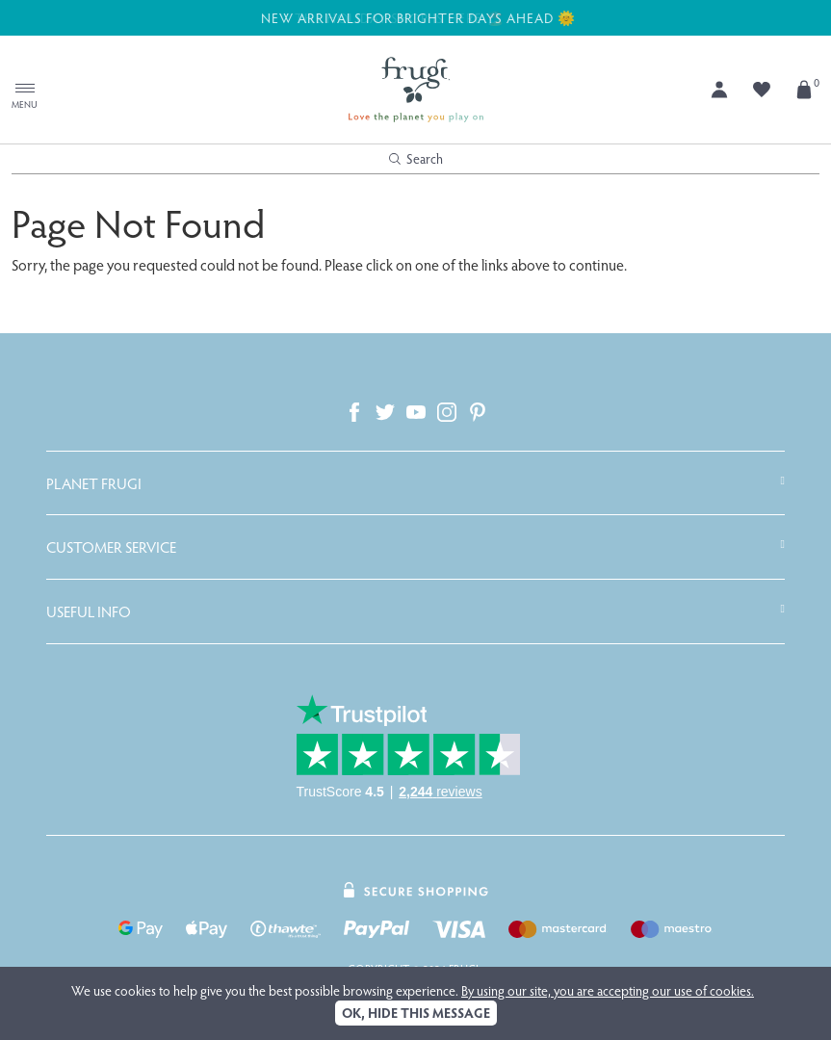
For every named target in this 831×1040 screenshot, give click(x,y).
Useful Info (88, 611)
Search (416, 158)
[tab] (415, 483)
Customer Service (111, 547)
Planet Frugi (94, 483)
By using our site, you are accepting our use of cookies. (607, 990)
